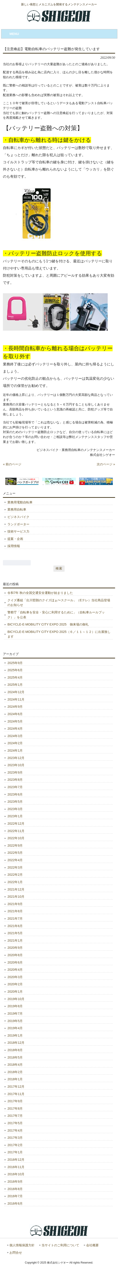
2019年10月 (15, 999)
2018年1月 (15, 1079)
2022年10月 (15, 838)
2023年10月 (15, 765)
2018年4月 (15, 1064)
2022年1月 (15, 882)
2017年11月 (15, 1094)
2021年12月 (15, 889)
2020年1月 (15, 991)
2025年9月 (15, 663)
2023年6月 (15, 794)
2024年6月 (15, 714)
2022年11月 (15, 831)
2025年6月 (15, 670)
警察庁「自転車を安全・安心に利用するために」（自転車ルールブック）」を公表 (56, 614)
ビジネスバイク (18, 517)
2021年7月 (15, 918)
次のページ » (106, 464)
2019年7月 (15, 1013)
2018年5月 (15, 1057)
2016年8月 (15, 1189)
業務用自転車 (16, 509)
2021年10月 (15, 896)
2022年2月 (15, 874)
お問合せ (15, 1252)
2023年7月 (15, 787)
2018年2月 (15, 1072)
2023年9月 (15, 772)
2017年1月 (15, 1152)
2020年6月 (15, 962)
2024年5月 (15, 721)
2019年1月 (15, 1035)
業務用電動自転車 (20, 502)
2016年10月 (15, 1174)
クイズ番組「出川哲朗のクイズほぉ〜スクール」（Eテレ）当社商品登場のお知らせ (58, 602)
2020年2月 (15, 984)
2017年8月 (15, 1108)
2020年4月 (15, 969)
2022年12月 (15, 823)
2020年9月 (15, 947)
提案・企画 (15, 539)
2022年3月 (15, 867)
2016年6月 (15, 1203)
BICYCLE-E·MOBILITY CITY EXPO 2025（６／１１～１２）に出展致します (58, 634)
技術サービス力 (18, 531)
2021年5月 (15, 933)
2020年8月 (15, 955)
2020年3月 (15, 977)
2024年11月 (15, 699)
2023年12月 (15, 758)
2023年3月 (15, 809)
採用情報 (13, 546)
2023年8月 (15, 779)
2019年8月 (15, 1006)
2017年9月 (15, 1101)
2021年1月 (15, 940)
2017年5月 (15, 1123)
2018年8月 (15, 1050)
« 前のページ (12, 464)
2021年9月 (15, 904)
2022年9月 (15, 845)
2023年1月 (15, 816)
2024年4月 (15, 728)
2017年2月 (15, 1145)
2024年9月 (15, 706)
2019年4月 (15, 1028)
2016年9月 (15, 1181)
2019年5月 (15, 1021)
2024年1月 (15, 750)
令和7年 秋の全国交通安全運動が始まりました (40, 593)
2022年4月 (15, 860)
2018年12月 (15, 1042)
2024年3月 (15, 736)
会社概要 (92, 1245)
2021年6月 (15, 926)
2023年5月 (15, 801)
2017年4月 (15, 1130)
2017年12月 (15, 1086)
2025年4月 (15, 677)
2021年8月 (15, 911)
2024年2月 (15, 743)
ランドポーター (18, 524)
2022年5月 (15, 852)
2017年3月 (15, 1137)
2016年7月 (15, 1196)
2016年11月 (15, 1167)
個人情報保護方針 (22, 1245)
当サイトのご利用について (60, 1245)
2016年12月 (15, 1159)
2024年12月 (15, 692)
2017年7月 (15, 1115)
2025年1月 (15, 684)
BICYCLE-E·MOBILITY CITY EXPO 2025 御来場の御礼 (47, 624)
